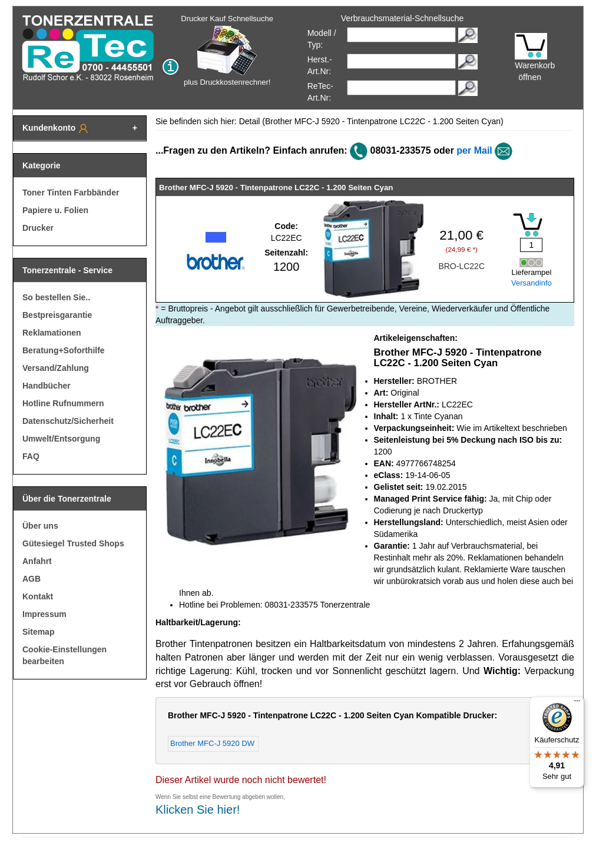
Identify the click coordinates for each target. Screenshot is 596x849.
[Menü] (577, 704)
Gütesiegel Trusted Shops (73, 543)
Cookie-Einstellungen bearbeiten (64, 655)
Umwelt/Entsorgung (61, 438)
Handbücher (46, 385)
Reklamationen (51, 332)
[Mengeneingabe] (531, 245)
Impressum (44, 614)
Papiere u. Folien (55, 210)
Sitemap (38, 631)
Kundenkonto (56, 128)
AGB (31, 578)
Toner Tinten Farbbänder (70, 192)
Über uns (40, 525)
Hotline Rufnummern (63, 403)
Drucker (38, 228)
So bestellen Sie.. (56, 297)
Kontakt (37, 596)
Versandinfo (531, 282)
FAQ (30, 456)
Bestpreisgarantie (57, 315)
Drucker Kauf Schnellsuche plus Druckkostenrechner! (227, 50)
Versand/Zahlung (55, 368)
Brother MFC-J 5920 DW (212, 743)
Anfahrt (37, 561)
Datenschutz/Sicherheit (68, 421)
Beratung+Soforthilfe (63, 350)
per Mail (474, 150)
